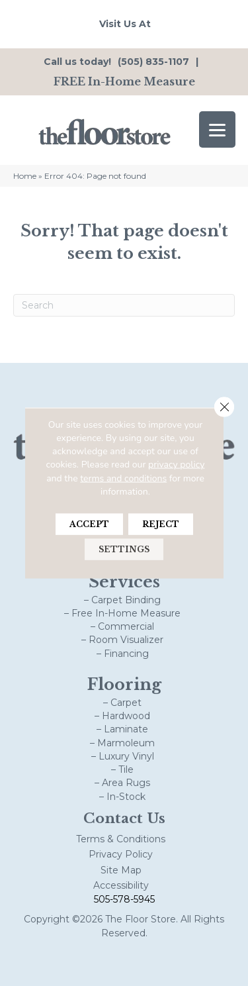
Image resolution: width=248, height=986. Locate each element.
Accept (89, 524)
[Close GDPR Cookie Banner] (224, 407)
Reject (160, 524)
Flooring (124, 684)
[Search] (124, 305)
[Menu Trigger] (217, 129)
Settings (124, 549)
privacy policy (176, 464)
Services (124, 581)
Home (24, 176)
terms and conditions (123, 477)
